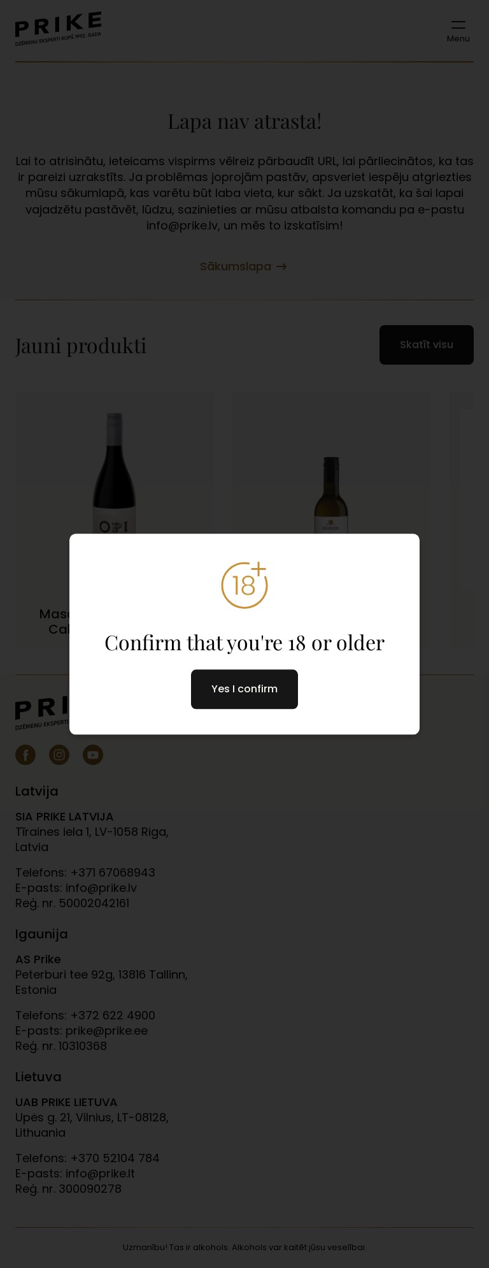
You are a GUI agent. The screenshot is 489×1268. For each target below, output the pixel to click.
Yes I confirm (244, 688)
